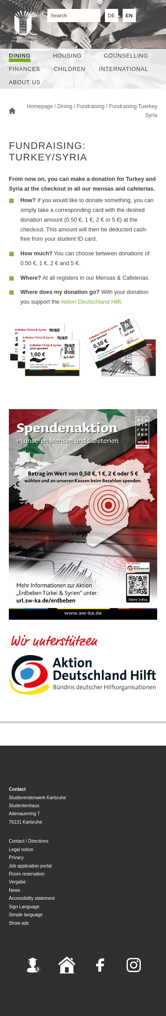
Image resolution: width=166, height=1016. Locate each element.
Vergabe (17, 881)
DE (111, 15)
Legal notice (21, 849)
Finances (24, 69)
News (14, 890)
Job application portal (30, 866)
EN (129, 15)
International (123, 69)
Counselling (126, 55)
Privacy (16, 857)
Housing (67, 55)
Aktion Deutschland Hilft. (91, 301)
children (69, 69)
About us (24, 82)
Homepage (40, 106)
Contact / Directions (28, 841)
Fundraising (91, 106)
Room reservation (27, 873)
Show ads (19, 923)
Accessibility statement (32, 898)
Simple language (25, 914)
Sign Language (24, 906)
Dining (20, 55)
